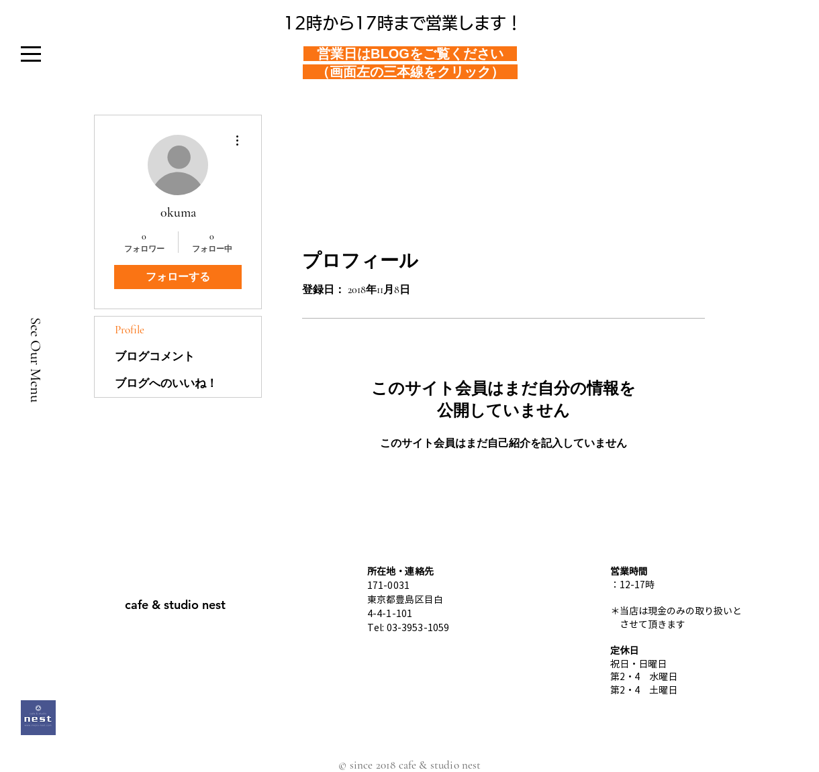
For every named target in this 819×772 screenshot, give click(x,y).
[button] (30, 54)
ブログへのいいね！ (166, 383)
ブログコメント (155, 356)
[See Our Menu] (35, 359)
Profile (129, 330)
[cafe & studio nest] (175, 604)
